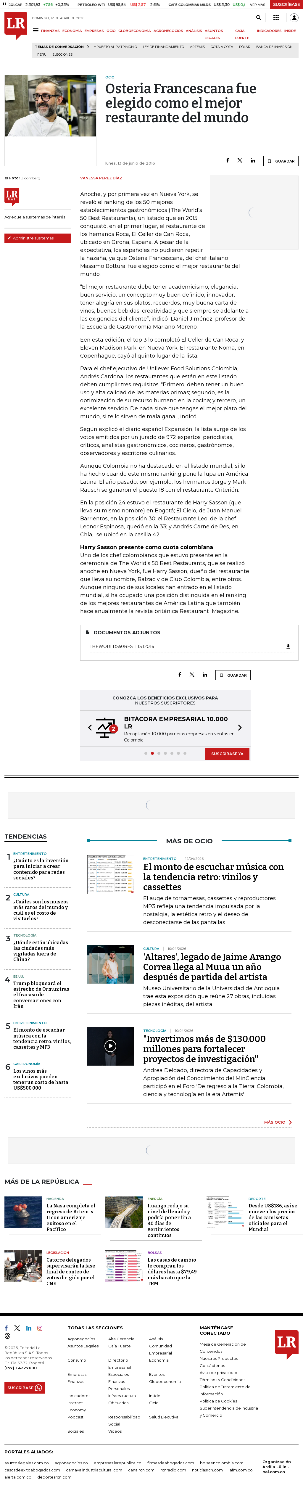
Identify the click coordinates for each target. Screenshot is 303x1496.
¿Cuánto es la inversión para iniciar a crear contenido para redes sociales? (41, 869)
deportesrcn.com (54, 1477)
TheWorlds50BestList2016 (190, 646)
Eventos (157, 1374)
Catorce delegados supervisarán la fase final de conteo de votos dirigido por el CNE (70, 1271)
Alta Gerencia (121, 1338)
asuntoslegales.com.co (26, 1462)
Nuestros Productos (219, 1358)
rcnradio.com (173, 1470)
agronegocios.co (71, 1462)
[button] (88, 728)
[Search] (258, 18)
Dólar (244, 47)
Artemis (197, 47)
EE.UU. (18, 976)
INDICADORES (269, 31)
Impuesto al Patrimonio (115, 47)
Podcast (75, 1417)
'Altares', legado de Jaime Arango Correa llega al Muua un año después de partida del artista (212, 967)
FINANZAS (50, 31)
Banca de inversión (274, 47)
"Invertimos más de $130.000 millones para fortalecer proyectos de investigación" (204, 1049)
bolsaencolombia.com (222, 1462)
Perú (41, 55)
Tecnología (24, 935)
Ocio (154, 1402)
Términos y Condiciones (222, 1379)
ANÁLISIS (194, 31)
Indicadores (78, 1395)
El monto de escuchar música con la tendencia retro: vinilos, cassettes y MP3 (42, 1038)
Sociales (75, 1431)
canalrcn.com (141, 1470)
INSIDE (290, 31)
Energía (155, 1199)
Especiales (118, 1374)
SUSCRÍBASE (286, 4)
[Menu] (36, 30)
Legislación (57, 1253)
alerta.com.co (17, 1477)
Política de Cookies (218, 1401)
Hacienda (55, 1199)
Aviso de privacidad (218, 1372)
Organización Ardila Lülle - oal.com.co (276, 1466)
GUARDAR (281, 161)
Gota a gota (222, 47)
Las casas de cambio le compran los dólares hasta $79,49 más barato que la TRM (172, 1271)
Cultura (21, 894)
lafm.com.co (241, 1470)
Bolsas (155, 1253)
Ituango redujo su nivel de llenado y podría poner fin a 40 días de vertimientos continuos (169, 1220)
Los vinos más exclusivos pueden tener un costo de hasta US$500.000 (40, 1079)
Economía (159, 1360)
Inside (154, 1395)
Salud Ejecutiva (163, 1417)
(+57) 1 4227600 (20, 1367)
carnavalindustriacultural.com (94, 1470)
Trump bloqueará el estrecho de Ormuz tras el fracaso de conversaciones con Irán (41, 995)
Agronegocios (81, 1338)
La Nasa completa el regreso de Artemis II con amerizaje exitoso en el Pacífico (70, 1217)
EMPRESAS (94, 31)
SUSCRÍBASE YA (227, 753)
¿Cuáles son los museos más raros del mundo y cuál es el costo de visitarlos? (41, 910)
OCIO (111, 31)
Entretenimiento (30, 854)
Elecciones (62, 55)
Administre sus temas (30, 238)
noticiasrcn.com (207, 1470)
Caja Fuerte (119, 1346)
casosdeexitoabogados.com (32, 1470)
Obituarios (118, 1402)
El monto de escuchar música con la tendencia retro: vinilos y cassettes (213, 877)
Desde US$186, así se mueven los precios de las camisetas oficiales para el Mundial (273, 1217)
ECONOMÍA (72, 31)
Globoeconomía (165, 1381)
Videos (115, 1431)
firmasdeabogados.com (170, 1462)
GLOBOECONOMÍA (134, 31)
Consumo (76, 1360)
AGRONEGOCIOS (168, 31)
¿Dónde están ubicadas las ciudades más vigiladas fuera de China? (40, 951)
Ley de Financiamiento (163, 47)
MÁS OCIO (274, 1122)
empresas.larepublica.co (117, 1462)
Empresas (76, 1374)
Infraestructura (122, 1395)
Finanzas (75, 1381)
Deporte (257, 1199)
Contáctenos (212, 1365)
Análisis (156, 1338)
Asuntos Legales (83, 1346)
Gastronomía (26, 1064)
